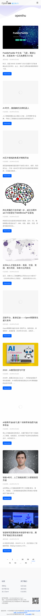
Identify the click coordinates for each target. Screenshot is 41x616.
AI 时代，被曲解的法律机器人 (16, 108)
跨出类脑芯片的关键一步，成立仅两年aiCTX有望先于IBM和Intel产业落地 (20, 211)
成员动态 (5, 59)
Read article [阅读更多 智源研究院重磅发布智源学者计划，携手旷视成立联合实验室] (7, 550)
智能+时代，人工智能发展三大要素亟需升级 (20, 478)
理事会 (4, 586)
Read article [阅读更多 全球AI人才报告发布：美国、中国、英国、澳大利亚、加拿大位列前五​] (7, 283)
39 (28, 559)
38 (22, 559)
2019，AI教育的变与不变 (14, 370)
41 (10, 563)
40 (33, 559)
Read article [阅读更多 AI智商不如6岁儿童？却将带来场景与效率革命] (7, 443)
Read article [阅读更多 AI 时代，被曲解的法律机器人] (7, 123)
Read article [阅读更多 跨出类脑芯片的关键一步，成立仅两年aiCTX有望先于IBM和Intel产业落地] (7, 230)
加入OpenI (5, 591)
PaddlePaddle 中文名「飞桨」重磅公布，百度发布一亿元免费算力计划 (19, 54)
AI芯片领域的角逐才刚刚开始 (16, 158)
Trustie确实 (28, 614)
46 (26, 563)
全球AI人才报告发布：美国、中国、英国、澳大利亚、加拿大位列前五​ (20, 266)
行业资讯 (5, 112)
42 (15, 563)
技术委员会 (5, 589)
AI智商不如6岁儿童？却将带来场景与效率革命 (20, 423)
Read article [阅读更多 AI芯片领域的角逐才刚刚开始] (7, 175)
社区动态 (5, 324)
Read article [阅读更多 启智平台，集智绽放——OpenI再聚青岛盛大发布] (7, 335)
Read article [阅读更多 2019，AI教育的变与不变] (7, 388)
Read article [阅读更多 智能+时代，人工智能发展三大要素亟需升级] (7, 498)
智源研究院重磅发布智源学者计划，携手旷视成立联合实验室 (20, 533)
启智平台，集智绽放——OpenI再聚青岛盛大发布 (20, 319)
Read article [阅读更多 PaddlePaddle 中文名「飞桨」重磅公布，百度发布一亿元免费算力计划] (7, 73)
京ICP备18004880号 (30, 610)
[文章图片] (20, 37)
